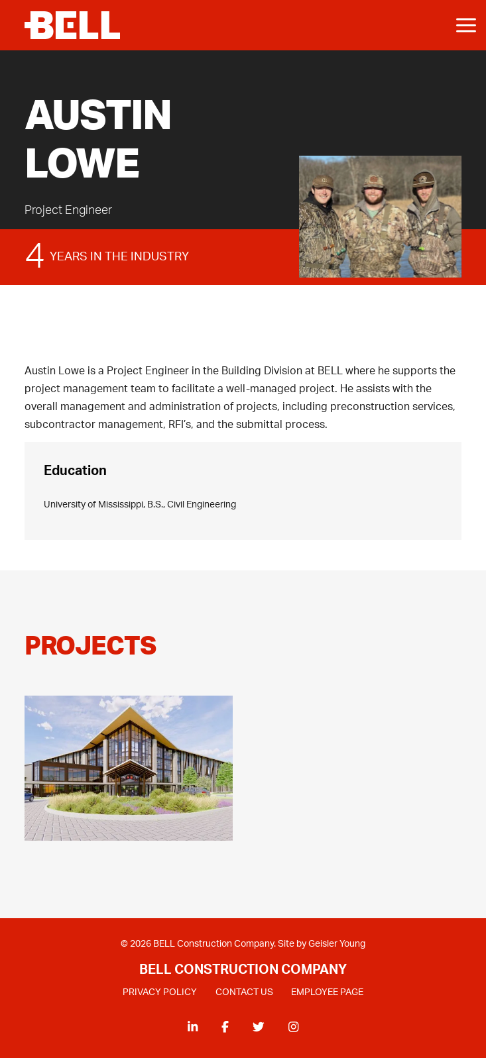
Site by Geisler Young (321, 944)
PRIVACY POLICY (160, 992)
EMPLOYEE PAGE (327, 992)
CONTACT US (244, 992)
